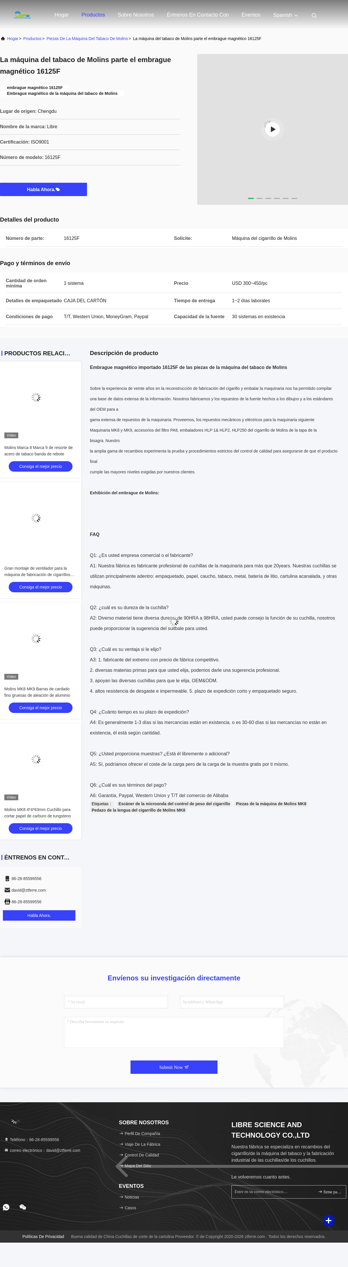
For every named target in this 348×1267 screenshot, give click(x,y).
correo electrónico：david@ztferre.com (42, 1150)
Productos (93, 15)
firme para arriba (329, 1191)
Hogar (62, 15)
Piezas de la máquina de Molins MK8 (271, 803)
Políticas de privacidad (43, 1236)
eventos (251, 15)
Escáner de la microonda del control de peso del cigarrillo (174, 803)
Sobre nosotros (136, 15)
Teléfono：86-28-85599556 (31, 1139)
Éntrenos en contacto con (198, 15)
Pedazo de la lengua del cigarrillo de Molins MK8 (138, 810)
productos (32, 38)
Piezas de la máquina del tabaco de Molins (87, 38)
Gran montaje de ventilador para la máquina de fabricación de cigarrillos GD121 (37, 574)
